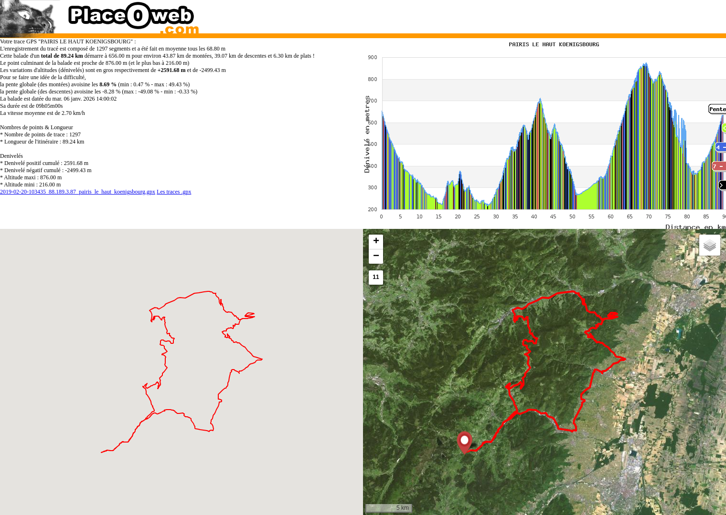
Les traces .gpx (174, 191)
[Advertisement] (534, 14)
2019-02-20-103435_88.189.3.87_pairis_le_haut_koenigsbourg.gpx (77, 191)
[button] (464, 443)
